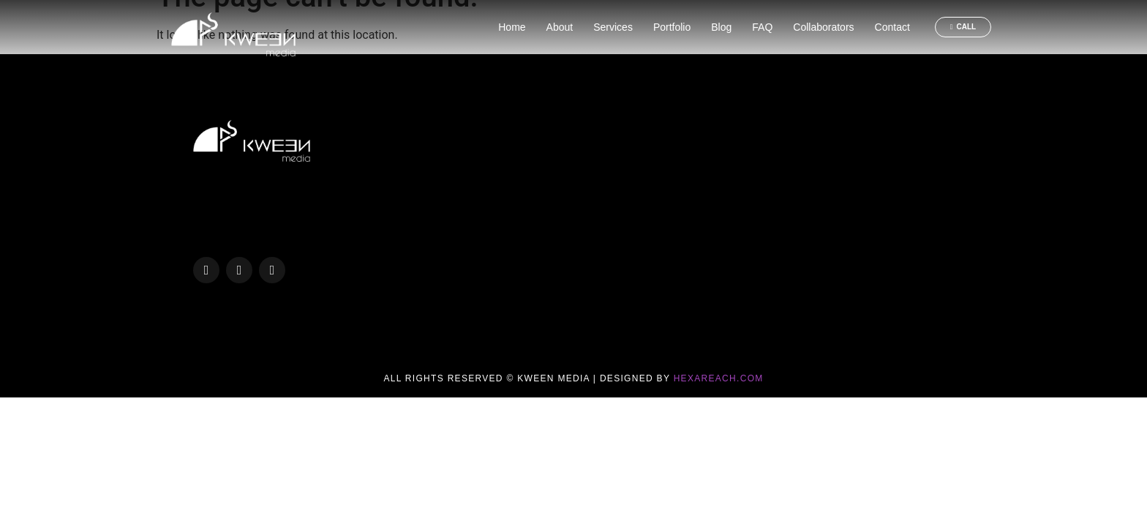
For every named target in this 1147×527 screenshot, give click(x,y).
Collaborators (823, 27)
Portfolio (672, 27)
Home (511, 27)
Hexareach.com (719, 378)
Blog (721, 27)
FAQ (762, 27)
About (560, 27)
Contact (892, 27)
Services (613, 27)
